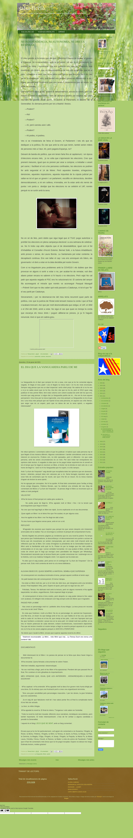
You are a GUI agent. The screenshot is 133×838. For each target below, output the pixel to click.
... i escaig (103, 655)
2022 (101, 393)
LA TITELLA (109, 503)
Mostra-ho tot (111, 717)
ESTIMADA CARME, (109, 471)
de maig (103, 416)
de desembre (105, 398)
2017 (101, 449)
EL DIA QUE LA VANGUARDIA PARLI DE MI (49, 367)
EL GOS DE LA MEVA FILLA (110, 533)
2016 (101, 452)
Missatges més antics (86, 760)
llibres (44, 754)
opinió (48, 754)
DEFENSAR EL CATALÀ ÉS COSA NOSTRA (80, 784)
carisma (43, 356)
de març (103, 421)
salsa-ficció (32, 8)
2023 (101, 390)
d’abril (103, 419)
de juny (103, 413)
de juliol (103, 411)
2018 (101, 446)
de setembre (104, 406)
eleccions (48, 356)
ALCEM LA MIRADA (73, 782)
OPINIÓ (61, 32)
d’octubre (104, 403)
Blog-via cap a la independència (105, 674)
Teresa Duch (103, 49)
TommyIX (99, 796)
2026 (101, 383)
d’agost (103, 408)
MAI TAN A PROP (109, 594)
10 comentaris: (44, 751)
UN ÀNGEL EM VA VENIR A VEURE (109, 488)
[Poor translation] (7, 810)
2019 (101, 444)
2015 (101, 454)
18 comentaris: (44, 354)
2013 (101, 460)
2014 (101, 457)
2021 (101, 396)
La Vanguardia (38, 754)
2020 (101, 441)
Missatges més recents (27, 760)
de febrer (104, 424)
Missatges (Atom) (32, 763)
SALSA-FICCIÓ (27, 32)
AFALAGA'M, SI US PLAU (109, 611)
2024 (101, 388)
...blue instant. (104, 660)
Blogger (66, 798)
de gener (103, 426)
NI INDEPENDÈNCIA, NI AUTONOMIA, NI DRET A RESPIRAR (107, 430)
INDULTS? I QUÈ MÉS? (109, 579)
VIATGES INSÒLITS (46, 32)
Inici (57, 760)
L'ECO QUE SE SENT (44, 723)
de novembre (105, 400)
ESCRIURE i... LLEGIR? (74, 787)
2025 (101, 385)
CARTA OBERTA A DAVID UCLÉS (77, 792)
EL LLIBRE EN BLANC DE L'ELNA (110, 518)
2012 (101, 462)
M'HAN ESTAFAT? (73, 789)
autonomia (37, 356)
